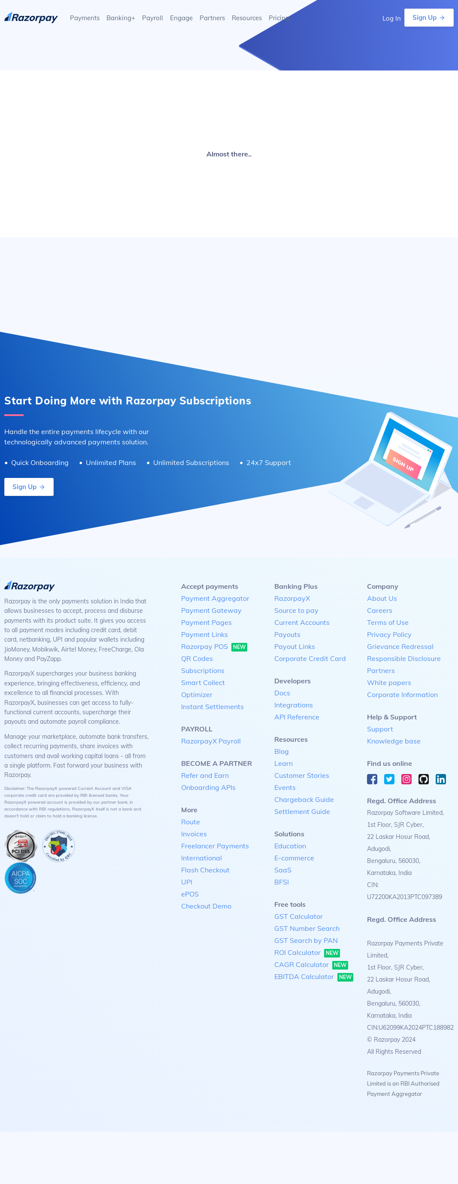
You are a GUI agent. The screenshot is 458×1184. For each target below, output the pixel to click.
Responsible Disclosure (404, 658)
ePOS (190, 894)
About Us (382, 598)
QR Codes (197, 658)
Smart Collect (203, 682)
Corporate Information (402, 694)
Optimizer (196, 694)
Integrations (293, 705)
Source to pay (296, 610)
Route (190, 821)
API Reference (296, 717)
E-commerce (294, 858)
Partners (381, 670)
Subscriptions (202, 670)
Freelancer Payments (215, 845)
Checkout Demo (206, 906)
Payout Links (294, 646)
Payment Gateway (211, 610)
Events (285, 787)
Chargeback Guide (304, 799)
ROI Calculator (307, 953)
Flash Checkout (205, 870)
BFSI (281, 882)
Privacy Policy (389, 634)
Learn (283, 763)
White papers (389, 682)
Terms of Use (388, 622)
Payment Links (204, 634)
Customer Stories (301, 775)
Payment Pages (206, 622)
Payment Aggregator (215, 598)
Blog (281, 751)
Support (380, 729)
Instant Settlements (212, 706)
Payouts (287, 634)
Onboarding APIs (208, 787)
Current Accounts (302, 622)
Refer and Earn (205, 775)
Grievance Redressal (400, 646)
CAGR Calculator (311, 965)
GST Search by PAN (306, 940)
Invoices (194, 833)
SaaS (282, 870)
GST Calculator (298, 916)
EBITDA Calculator (313, 977)
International (201, 858)
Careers (379, 610)
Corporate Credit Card (310, 658)
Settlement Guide (302, 811)
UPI (186, 882)
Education (290, 845)
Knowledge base (394, 741)
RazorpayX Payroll (211, 741)
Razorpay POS (214, 647)
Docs (282, 692)
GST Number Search (307, 928)
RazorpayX (292, 598)
